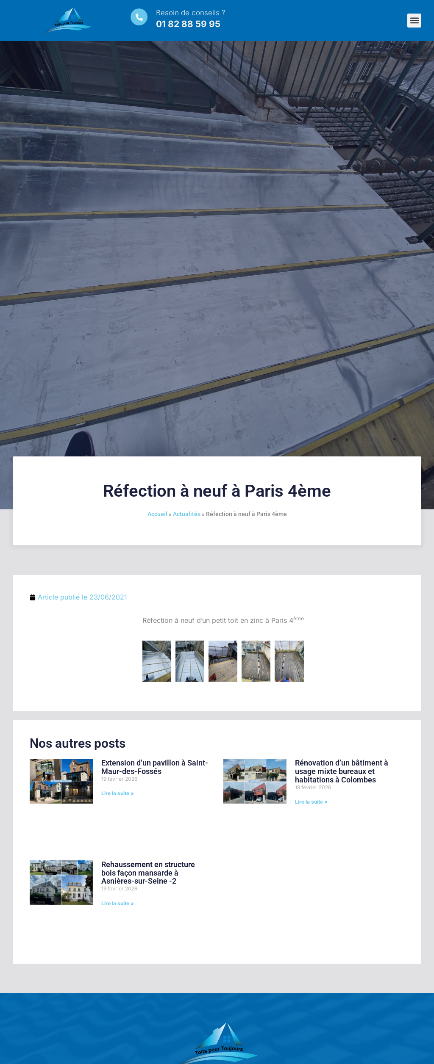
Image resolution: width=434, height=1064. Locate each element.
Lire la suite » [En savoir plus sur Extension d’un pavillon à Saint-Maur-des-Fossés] (117, 793)
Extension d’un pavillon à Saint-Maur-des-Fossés (154, 767)
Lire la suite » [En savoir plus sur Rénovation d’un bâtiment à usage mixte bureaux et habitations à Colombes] (311, 802)
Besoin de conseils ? (190, 12)
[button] (414, 21)
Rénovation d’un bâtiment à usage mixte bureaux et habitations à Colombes (341, 771)
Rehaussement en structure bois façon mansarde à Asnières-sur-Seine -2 (148, 873)
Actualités (186, 514)
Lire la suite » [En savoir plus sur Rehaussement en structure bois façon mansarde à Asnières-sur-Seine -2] (117, 903)
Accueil (157, 514)
